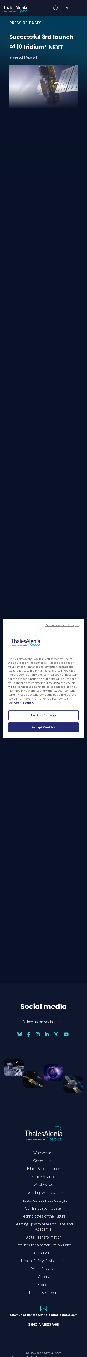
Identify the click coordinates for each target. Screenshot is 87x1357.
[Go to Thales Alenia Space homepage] (15, 8)
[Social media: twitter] (56, 1034)
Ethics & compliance (43, 1168)
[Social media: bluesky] (19, 1034)
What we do (43, 1184)
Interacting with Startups (43, 1192)
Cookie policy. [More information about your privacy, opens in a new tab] (24, 702)
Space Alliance (43, 1176)
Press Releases (43, 1268)
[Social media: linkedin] (47, 1034)
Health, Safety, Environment (43, 1260)
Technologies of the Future (43, 1216)
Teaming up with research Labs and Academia (43, 1227)
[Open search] (56, 8)
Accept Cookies (43, 727)
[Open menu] (81, 9)
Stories (43, 1284)
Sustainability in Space (43, 1252)
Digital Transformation (43, 1237)
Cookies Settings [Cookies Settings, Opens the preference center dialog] (43, 715)
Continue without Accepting (62, 625)
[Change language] (67, 8)
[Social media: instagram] (37, 1034)
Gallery (43, 1276)
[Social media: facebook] (28, 1034)
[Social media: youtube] (66, 1034)
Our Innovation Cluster (43, 1208)
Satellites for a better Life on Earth (43, 1245)
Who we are (43, 1152)
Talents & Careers (43, 1292)
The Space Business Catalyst (43, 1200)
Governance (43, 1160)
